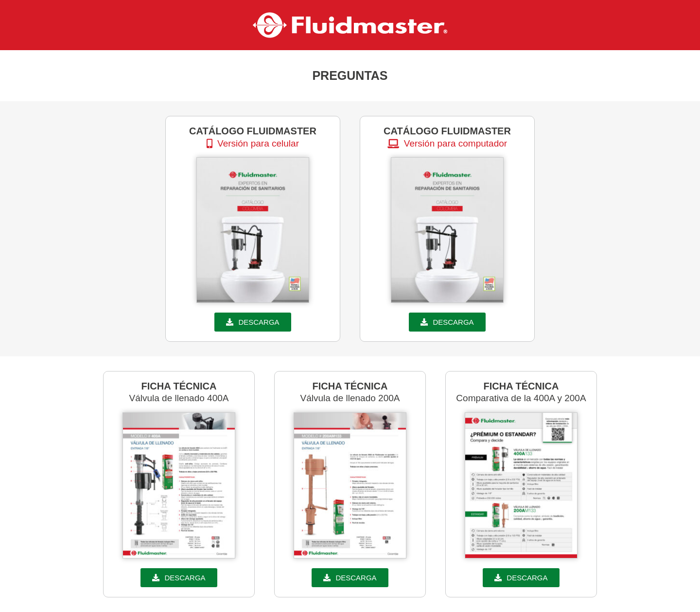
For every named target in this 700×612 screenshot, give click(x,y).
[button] (253, 143)
